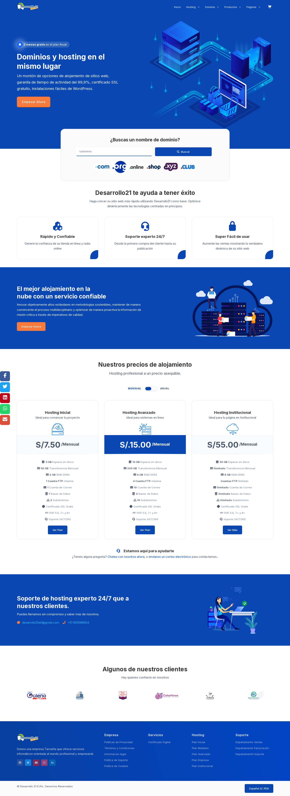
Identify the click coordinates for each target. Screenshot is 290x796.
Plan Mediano (200, 748)
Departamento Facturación (252, 748)
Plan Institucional (202, 766)
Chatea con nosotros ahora (126, 557)
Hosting (191, 7)
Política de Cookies (116, 766)
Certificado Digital (159, 742)
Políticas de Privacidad (118, 742)
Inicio (177, 7)
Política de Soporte (116, 760)
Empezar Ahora (33, 102)
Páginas (251, 7)
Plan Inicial (198, 742)
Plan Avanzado (201, 754)
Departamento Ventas (249, 742)
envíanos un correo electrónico (170, 557)
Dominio (210, 7)
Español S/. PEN (259, 788)
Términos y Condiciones (119, 748)
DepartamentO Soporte (250, 754)
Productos (231, 7)
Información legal (115, 754)
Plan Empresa (200, 760)
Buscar (183, 151)
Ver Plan (57, 530)
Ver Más (232, 530)
